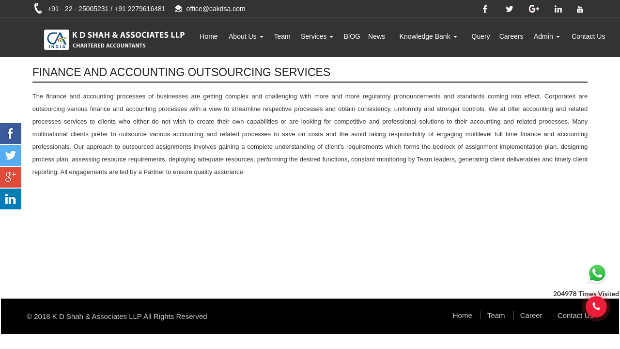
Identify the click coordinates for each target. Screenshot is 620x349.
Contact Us (588, 36)
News (376, 36)
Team (282, 36)
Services (317, 36)
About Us (246, 36)
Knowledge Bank (428, 36)
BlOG (352, 36)
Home (208, 36)
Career (531, 315)
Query (481, 36)
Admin (547, 36)
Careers (511, 36)
